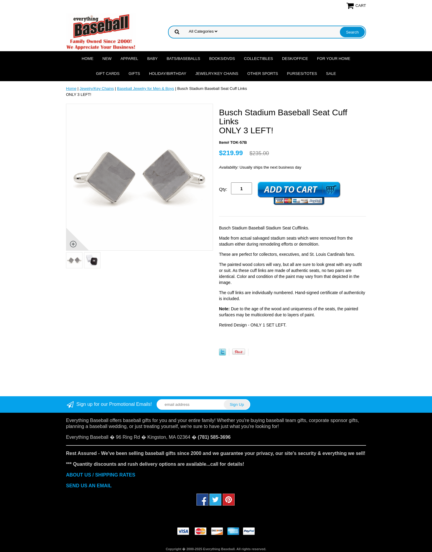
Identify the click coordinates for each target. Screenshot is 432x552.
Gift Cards (108, 73)
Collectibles (258, 58)
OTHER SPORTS (262, 73)
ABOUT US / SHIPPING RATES (100, 474)
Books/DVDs (222, 58)
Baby (152, 58)
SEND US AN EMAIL (89, 485)
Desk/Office (295, 58)
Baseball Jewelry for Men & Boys (145, 88)
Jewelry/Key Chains (216, 73)
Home (87, 58)
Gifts (134, 73)
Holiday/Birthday (167, 73)
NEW (106, 58)
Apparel (129, 58)
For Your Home (333, 58)
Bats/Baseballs (183, 58)
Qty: (223, 189)
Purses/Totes (302, 73)
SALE (331, 73)
